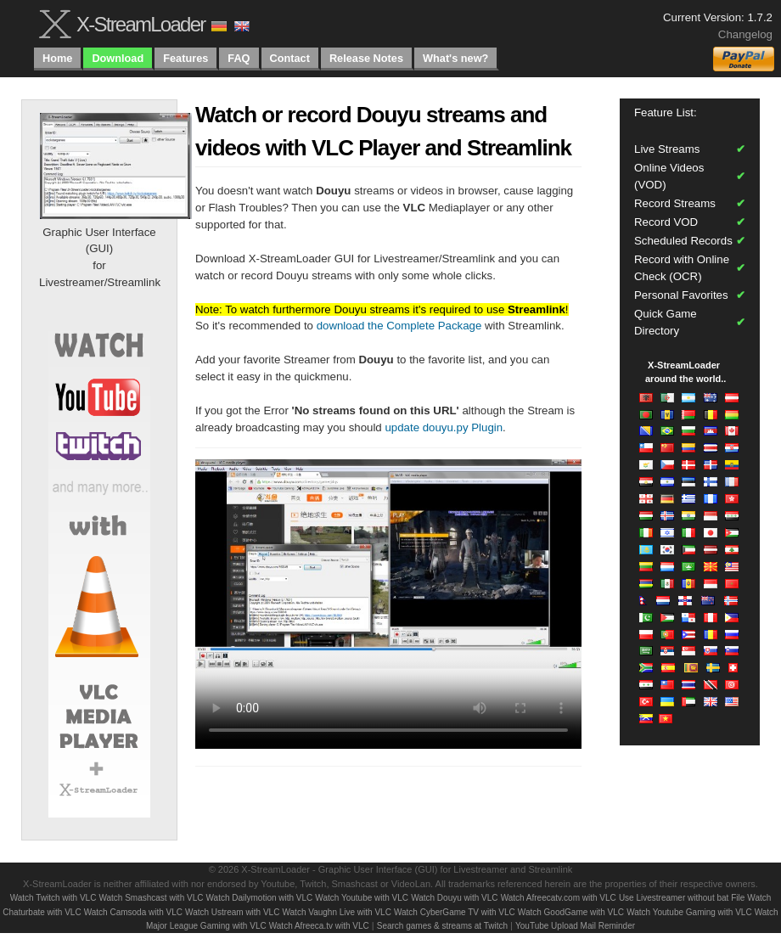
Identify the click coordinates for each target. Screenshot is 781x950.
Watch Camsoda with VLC (133, 912)
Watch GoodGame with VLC (571, 912)
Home (57, 58)
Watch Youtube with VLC (361, 897)
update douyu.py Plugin (444, 427)
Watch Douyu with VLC (454, 897)
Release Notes (366, 58)
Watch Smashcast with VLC (150, 897)
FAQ (239, 58)
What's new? (455, 58)
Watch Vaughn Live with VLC (336, 912)
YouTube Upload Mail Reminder (575, 925)
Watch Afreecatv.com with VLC (558, 897)
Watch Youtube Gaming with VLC (689, 912)
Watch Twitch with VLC (53, 897)
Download (117, 58)
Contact (290, 58)
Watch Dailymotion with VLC (259, 897)
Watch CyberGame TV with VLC (454, 912)
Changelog (745, 34)
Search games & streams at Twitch (442, 925)
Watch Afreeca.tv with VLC (319, 925)
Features (185, 58)
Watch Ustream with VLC (232, 912)
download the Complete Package (399, 325)
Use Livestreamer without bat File (681, 897)
